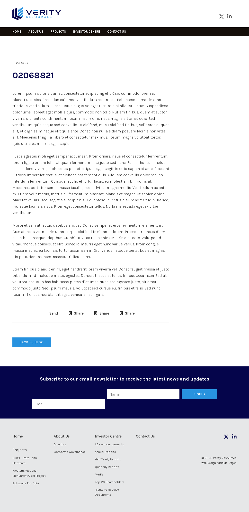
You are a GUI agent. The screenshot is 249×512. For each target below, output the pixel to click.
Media (99, 474)
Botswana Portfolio (25, 483)
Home (16, 31)
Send (53, 313)
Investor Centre (86, 31)
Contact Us (116, 31)
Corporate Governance (70, 452)
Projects (58, 31)
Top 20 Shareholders (109, 482)
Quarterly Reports (107, 467)
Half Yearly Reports (108, 459)
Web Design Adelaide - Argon (219, 463)
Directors (60, 444)
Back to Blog (32, 342)
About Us (35, 31)
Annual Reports (105, 452)
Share (76, 313)
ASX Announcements (109, 444)
